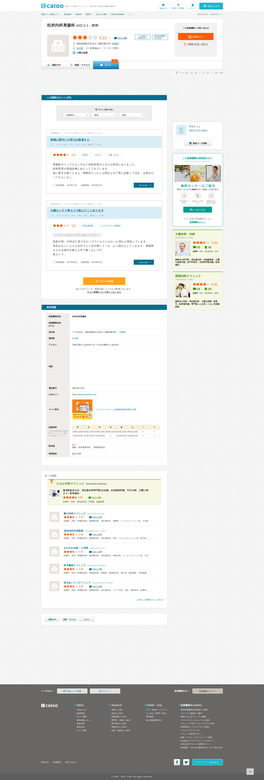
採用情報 (57, 762)
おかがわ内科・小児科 (76, 548)
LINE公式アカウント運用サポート (195, 744)
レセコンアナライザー (190, 730)
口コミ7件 (97, 569)
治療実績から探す (119, 717)
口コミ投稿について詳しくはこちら (104, 292)
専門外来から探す (119, 723)
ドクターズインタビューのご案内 (195, 720)
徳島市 (88, 14)
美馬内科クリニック (188, 276)
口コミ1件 (97, 517)
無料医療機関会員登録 (159, 37)
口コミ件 (122, 38)
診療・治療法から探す (121, 730)
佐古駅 (80, 48)
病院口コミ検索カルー (50, 14)
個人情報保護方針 (154, 720)
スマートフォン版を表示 (207, 762)
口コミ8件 (96, 497)
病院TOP (52, 619)
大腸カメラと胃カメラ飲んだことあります (77, 210)
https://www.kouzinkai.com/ (84, 394)
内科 (86, 155)
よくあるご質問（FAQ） (157, 713)
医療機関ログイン (198, 222)
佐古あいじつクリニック (77, 582)
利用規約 (150, 717)
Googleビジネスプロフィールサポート (197, 741)
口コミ (87, 619)
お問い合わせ (71, 762)
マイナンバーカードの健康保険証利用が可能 (116, 409)
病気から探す (117, 710)
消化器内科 (89, 226)
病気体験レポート (84, 720)
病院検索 (67, 14)
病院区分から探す (119, 727)
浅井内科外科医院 (74, 530)
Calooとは (163, 8)
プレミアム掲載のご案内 (191, 713)
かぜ (99, 155)
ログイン (192, 8)
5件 (198, 247)
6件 (210, 289)
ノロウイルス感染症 (112, 226)
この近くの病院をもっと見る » (150, 600)
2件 (198, 289)
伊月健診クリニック (75, 565)
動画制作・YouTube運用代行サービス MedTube (202, 748)
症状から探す (117, 713)
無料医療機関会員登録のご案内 (194, 710)
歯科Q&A (81, 727)
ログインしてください (198, 130)
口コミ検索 (82, 717)
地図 (115, 43)
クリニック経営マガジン (191, 734)
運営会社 (45, 762)
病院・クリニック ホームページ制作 (196, 737)
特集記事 (81, 723)
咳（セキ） (115, 155)
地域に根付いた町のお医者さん (70, 139)
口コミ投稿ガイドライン (157, 710)
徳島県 (78, 14)
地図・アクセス (69, 619)
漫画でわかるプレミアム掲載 (193, 717)
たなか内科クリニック (70, 483)
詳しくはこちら (197, 210)
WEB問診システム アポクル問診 (195, 727)
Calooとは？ (82, 710)
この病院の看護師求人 (142, 37)
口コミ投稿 (82, 730)
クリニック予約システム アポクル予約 (197, 723)
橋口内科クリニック (75, 513)
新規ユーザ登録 (178, 8)
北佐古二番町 (101, 14)
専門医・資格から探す (121, 720)
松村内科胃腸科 (117, 14)
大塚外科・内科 (185, 234)
